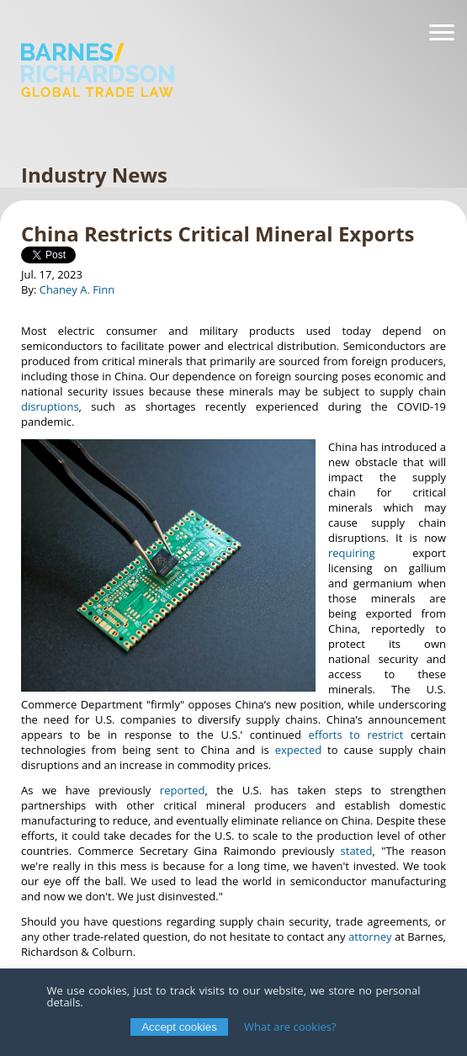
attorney (369, 936)
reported (182, 790)
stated (357, 850)
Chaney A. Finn (77, 289)
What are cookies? (290, 1026)
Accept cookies (179, 1027)
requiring (351, 552)
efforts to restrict (356, 734)
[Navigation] (442, 33)
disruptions (50, 406)
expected (298, 749)
